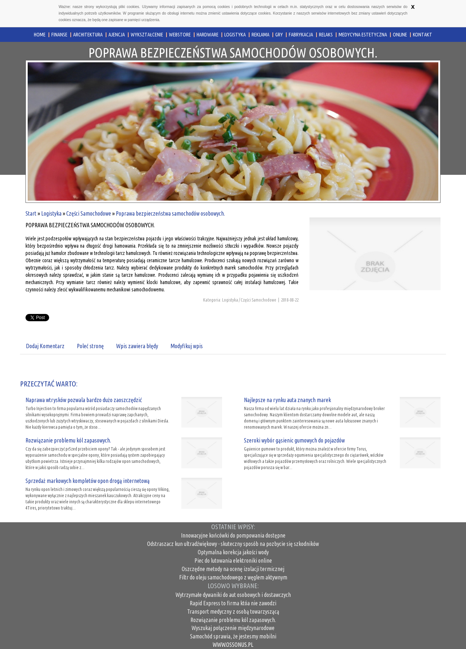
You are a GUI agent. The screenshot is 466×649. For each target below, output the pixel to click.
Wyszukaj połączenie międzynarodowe (233, 628)
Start (30, 213)
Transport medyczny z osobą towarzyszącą (233, 611)
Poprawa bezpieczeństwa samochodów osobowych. (170, 213)
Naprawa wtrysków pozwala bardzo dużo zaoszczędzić (83, 400)
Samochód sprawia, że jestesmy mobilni (233, 636)
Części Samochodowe (88, 213)
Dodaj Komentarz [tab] (45, 346)
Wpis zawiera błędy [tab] (137, 346)
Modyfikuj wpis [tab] (186, 346)
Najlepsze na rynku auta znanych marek (287, 400)
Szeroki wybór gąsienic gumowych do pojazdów (294, 440)
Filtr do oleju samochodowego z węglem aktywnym (233, 577)
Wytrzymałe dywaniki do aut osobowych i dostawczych (233, 594)
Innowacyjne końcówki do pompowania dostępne (233, 535)
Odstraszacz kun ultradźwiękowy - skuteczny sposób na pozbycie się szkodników (233, 543)
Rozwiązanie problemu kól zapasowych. (68, 440)
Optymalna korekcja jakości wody (233, 552)
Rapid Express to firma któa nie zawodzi (233, 603)
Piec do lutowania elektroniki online (233, 560)
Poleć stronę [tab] (90, 346)
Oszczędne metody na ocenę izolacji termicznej (233, 569)
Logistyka (51, 213)
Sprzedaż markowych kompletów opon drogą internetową (87, 480)
